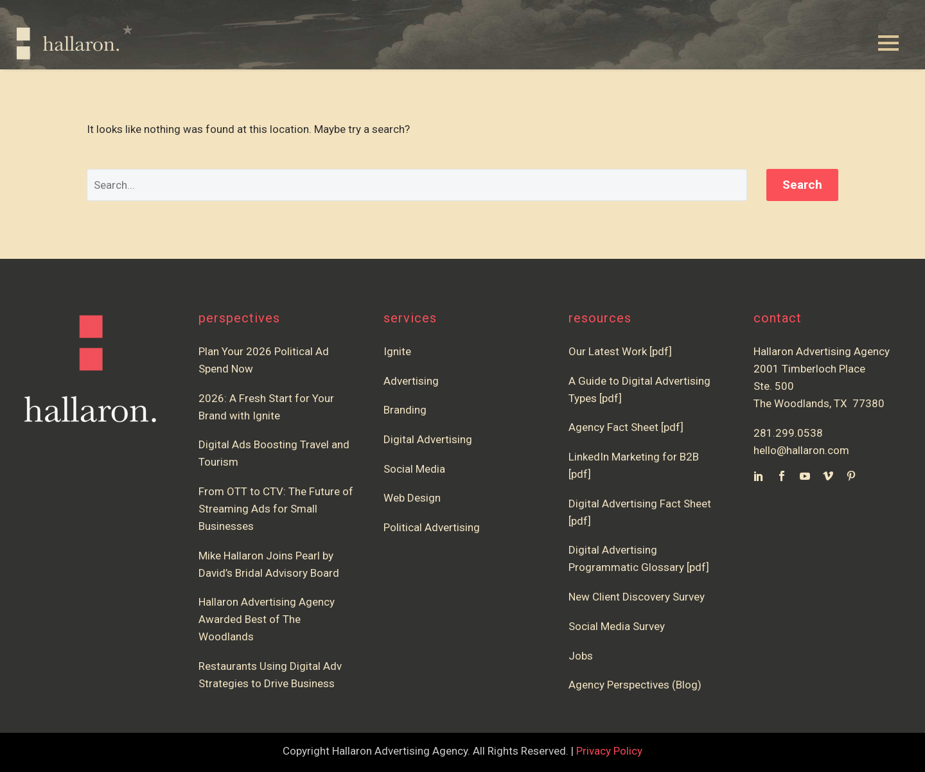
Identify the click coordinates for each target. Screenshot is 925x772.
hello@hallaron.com (801, 450)
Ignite (397, 351)
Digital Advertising (427, 439)
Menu (888, 43)
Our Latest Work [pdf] (620, 351)
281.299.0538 (788, 432)
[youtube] (805, 476)
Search (802, 184)
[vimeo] (828, 476)
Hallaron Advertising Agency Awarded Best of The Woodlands (266, 619)
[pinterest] (851, 476)
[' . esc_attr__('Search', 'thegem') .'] (417, 185)
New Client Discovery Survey (636, 596)
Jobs (580, 655)
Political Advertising (431, 527)
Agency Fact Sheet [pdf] (625, 427)
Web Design (412, 497)
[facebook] (782, 476)
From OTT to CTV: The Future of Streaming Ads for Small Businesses (275, 508)
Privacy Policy (609, 750)
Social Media (414, 468)
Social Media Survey (616, 626)
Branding (405, 409)
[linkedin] (758, 476)
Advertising (411, 380)
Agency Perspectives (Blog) (634, 684)
